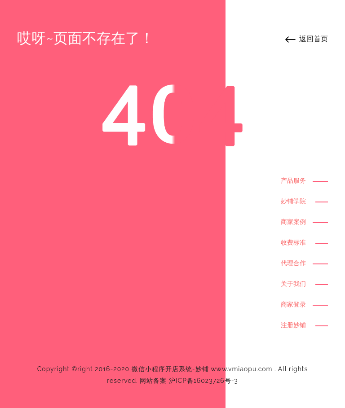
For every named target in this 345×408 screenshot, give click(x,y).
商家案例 (293, 221)
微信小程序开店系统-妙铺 (170, 369)
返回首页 (313, 39)
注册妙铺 (293, 325)
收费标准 (293, 242)
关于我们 (293, 283)
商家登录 (293, 304)
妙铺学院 (293, 201)
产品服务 (293, 180)
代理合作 (293, 263)
